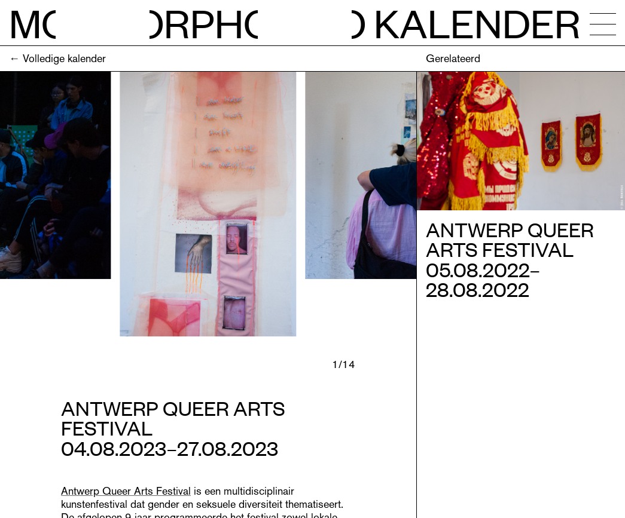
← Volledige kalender (57, 58)
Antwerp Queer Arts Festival (126, 491)
